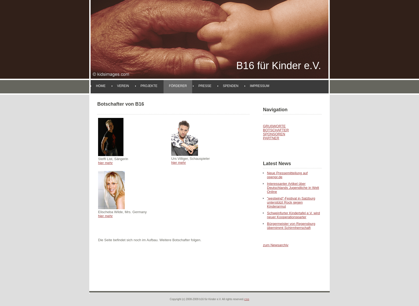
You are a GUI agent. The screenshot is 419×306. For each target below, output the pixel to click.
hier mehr (105, 163)
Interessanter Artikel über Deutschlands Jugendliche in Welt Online (293, 188)
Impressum (259, 86)
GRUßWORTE (274, 126)
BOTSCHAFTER (276, 130)
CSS (246, 299)
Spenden (230, 86)
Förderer (178, 86)
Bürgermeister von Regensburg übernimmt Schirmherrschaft (291, 226)
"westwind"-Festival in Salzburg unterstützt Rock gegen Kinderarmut (291, 202)
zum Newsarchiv (275, 245)
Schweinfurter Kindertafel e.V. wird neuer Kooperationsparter (293, 215)
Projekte (149, 86)
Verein (123, 86)
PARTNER (271, 138)
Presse (204, 86)
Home (101, 86)
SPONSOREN (274, 134)
